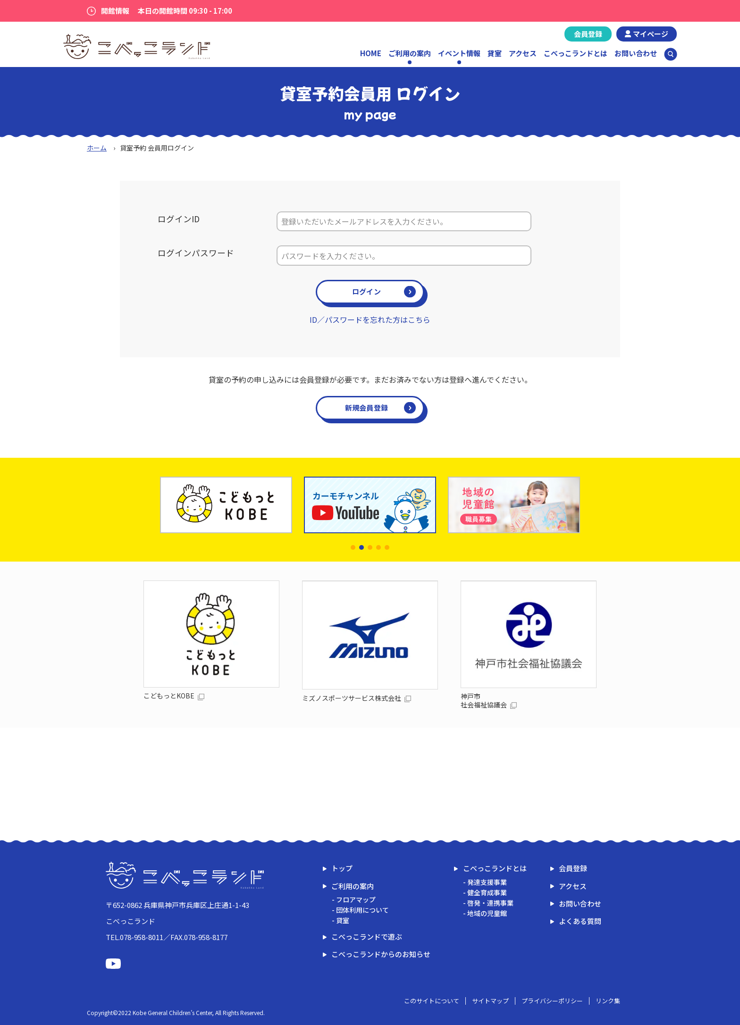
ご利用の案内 (352, 886)
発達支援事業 (487, 882)
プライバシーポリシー (552, 1000)
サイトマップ (490, 1000)
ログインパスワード (196, 253)
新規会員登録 (366, 407)
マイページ (650, 34)
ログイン (366, 291)
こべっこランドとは (575, 53)
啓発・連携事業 (490, 902)
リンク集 (608, 1000)
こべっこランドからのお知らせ (380, 954)
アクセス (523, 53)
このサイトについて (431, 1000)
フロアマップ (356, 899)
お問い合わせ (635, 53)
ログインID (179, 219)
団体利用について (362, 910)
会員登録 (588, 34)
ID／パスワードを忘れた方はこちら (370, 319)
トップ (342, 868)
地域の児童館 (487, 913)
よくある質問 (580, 921)
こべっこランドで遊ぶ (366, 936)
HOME (370, 53)
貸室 (495, 53)
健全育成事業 (487, 892)
